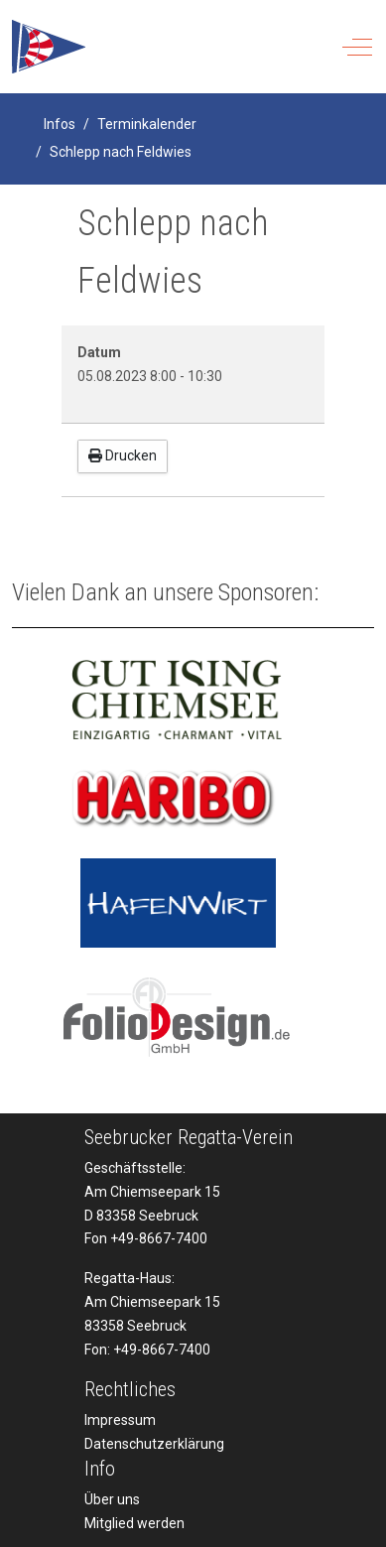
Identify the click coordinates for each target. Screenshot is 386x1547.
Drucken (122, 455)
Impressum (120, 1420)
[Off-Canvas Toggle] (357, 47)
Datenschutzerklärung (154, 1444)
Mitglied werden (134, 1523)
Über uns (112, 1499)
